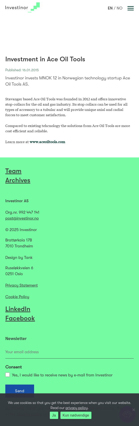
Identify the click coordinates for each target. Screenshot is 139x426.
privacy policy (77, 408)
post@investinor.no (22, 218)
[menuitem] (110, 8)
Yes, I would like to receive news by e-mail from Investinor (58, 374)
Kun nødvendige (76, 415)
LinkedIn (17, 309)
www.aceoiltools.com (47, 141)
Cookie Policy (17, 297)
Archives (17, 180)
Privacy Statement (21, 285)
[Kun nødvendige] (133, 409)
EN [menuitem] (110, 8)
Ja (54, 415)
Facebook (20, 318)
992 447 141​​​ (29, 212)
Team (13, 171)
